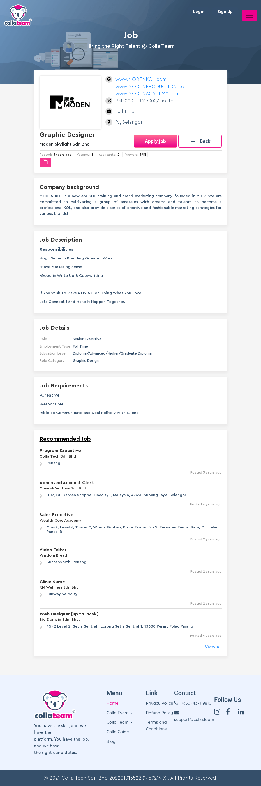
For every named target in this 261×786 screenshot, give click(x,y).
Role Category (52, 360)
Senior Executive (87, 339)
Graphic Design (86, 360)
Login (198, 11)
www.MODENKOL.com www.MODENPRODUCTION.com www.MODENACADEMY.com (151, 86)
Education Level (53, 353)
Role (43, 339)
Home (112, 703)
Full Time (80, 346)
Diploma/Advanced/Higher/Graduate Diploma (112, 353)
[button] (200, 141)
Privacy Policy (159, 703)
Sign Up (225, 11)
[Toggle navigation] (249, 15)
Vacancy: (83, 154)
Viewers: (131, 154)
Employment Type (55, 346)
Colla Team (118, 722)
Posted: (46, 154)
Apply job (155, 141)
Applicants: (107, 154)
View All (213, 647)
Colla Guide (118, 731)
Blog (111, 741)
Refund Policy (159, 712)
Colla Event (118, 712)
